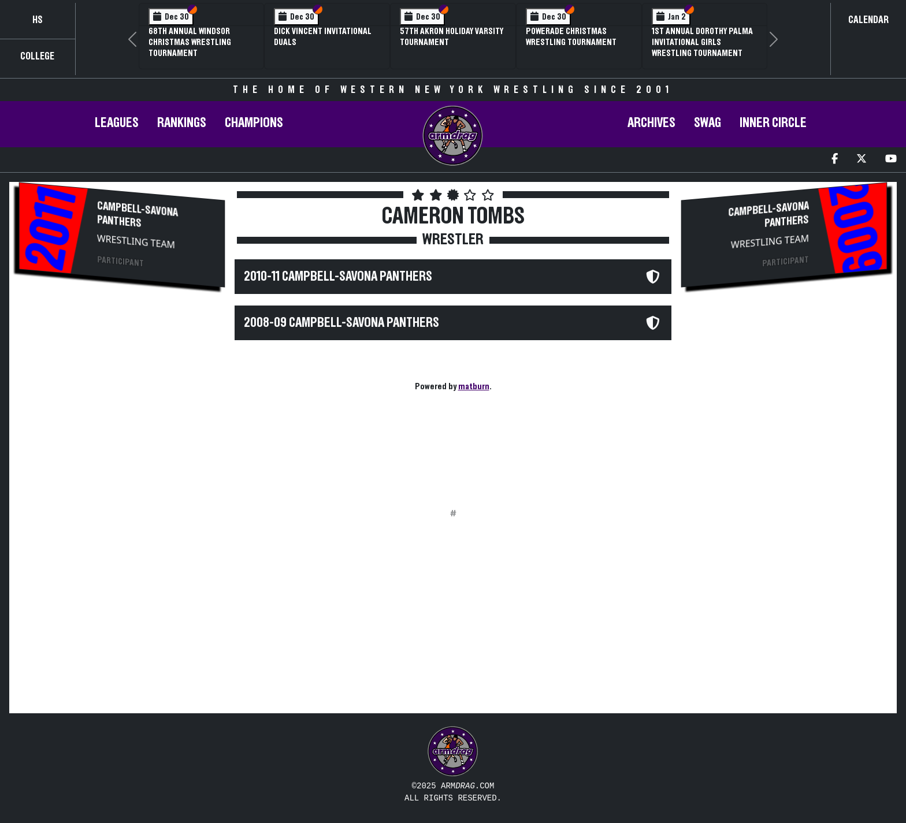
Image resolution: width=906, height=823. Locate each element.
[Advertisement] (121, 396)
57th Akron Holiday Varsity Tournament (451, 37)
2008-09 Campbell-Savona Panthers (341, 323)
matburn (473, 386)
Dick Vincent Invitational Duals (323, 37)
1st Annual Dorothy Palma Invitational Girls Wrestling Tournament (702, 42)
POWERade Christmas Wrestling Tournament (571, 37)
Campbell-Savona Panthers (137, 214)
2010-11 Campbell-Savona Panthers (338, 277)
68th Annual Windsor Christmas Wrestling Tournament (189, 42)
